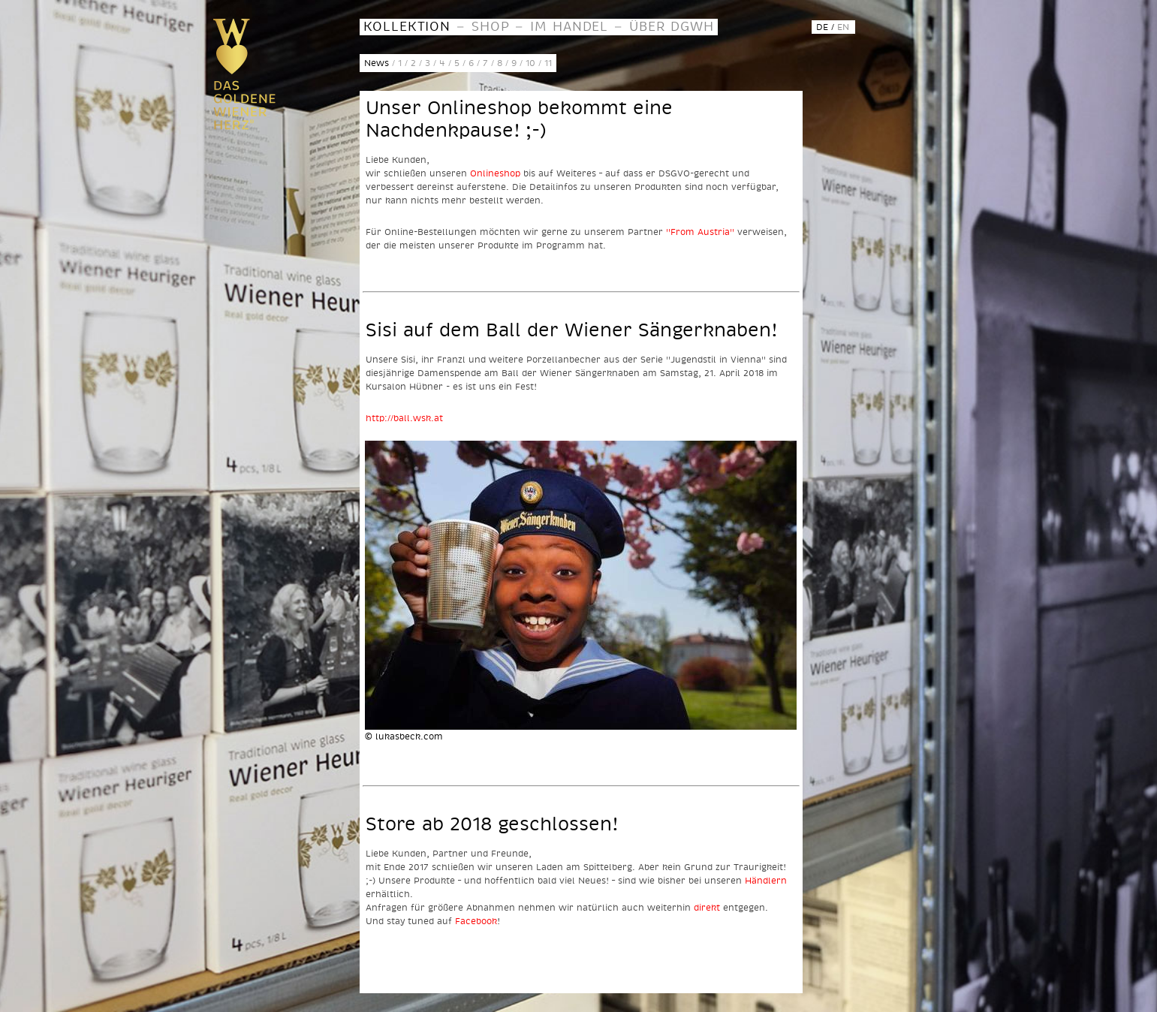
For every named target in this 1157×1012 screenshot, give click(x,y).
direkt (707, 907)
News (376, 63)
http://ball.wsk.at (404, 418)
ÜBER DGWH (671, 26)
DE (822, 27)
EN (843, 27)
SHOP (490, 26)
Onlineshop (495, 173)
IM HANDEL (569, 26)
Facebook (476, 921)
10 (530, 63)
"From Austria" (700, 231)
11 (548, 63)
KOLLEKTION (407, 26)
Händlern (766, 880)
